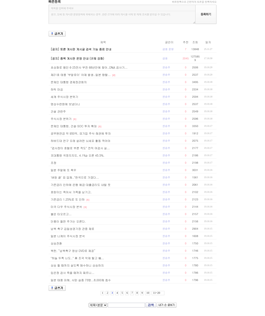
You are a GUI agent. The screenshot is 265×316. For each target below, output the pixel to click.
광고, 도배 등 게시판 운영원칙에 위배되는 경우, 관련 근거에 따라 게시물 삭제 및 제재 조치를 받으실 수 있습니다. (122, 17)
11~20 (156, 292)
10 (147, 292)
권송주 (166, 67)
